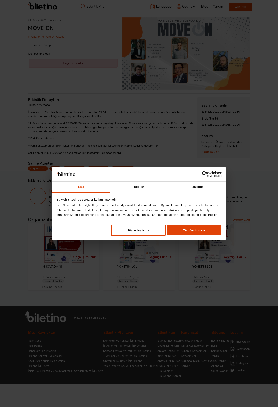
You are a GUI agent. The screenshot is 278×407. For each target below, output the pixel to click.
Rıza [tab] (81, 186)
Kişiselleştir (138, 230)
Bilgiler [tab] (139, 186)
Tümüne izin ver (194, 230)
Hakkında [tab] (196, 186)
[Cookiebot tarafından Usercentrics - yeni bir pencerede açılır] (205, 174)
